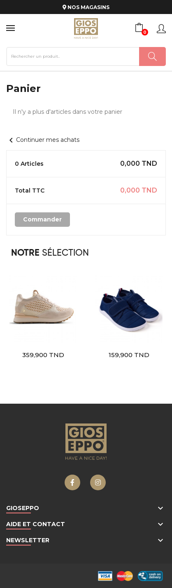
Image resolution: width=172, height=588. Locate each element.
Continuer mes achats (42, 139)
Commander (42, 219)
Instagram (98, 482)
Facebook (72, 482)
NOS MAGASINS (86, 7)
